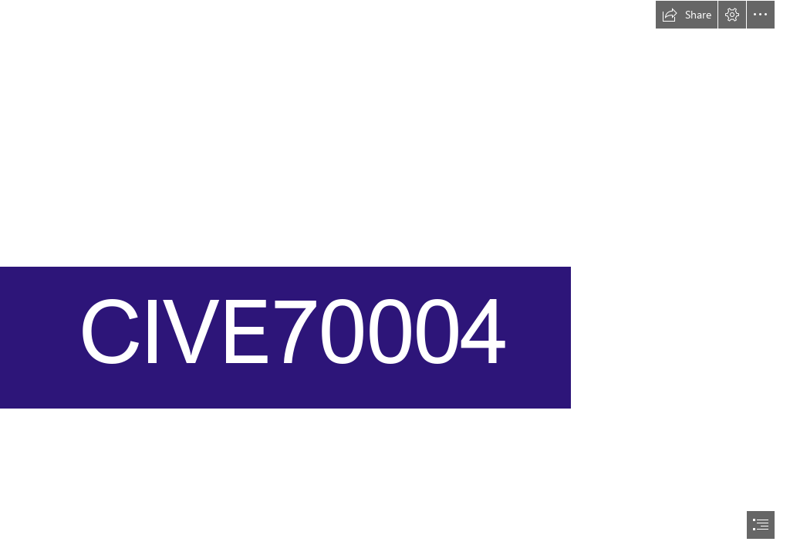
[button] (686, 15)
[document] (395, 277)
